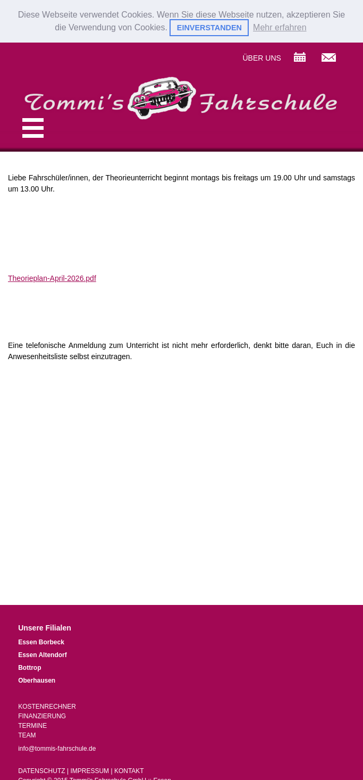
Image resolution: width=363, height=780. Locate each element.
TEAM (27, 734)
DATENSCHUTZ (41, 770)
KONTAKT (129, 770)
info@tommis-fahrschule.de (57, 748)
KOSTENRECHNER (47, 706)
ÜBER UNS (261, 57)
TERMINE (32, 725)
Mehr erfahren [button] (280, 27)
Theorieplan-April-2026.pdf (52, 277)
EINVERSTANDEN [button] (209, 27)
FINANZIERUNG (42, 715)
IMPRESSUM (89, 770)
